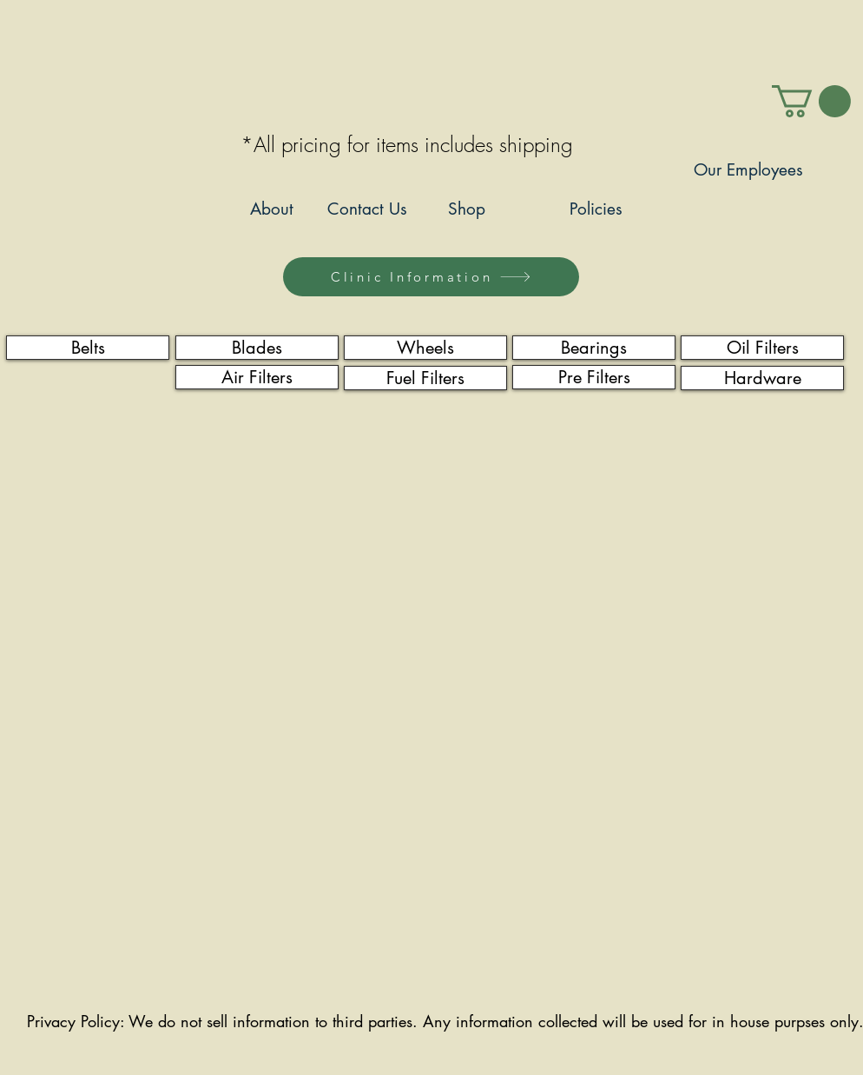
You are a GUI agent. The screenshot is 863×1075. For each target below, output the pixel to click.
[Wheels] (425, 347)
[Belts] (87, 347)
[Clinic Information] (431, 276)
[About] (271, 210)
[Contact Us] (366, 210)
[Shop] (466, 210)
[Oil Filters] (762, 347)
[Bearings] (593, 347)
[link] (811, 101)
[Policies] (596, 210)
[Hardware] (762, 378)
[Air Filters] (257, 377)
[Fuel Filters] (425, 378)
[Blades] (257, 347)
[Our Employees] (748, 171)
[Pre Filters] (593, 377)
